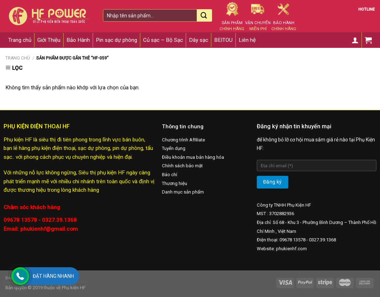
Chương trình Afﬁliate (183, 139)
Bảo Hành (78, 40)
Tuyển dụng (173, 148)
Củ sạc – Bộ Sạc (163, 40)
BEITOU (223, 40)
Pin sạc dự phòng (116, 40)
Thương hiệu (174, 183)
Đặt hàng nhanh (53, 276)
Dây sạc (198, 40)
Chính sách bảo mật (182, 165)
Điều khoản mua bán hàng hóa (193, 157)
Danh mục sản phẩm (183, 192)
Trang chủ (19, 40)
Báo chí (169, 174)
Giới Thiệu (48, 40)
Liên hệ (247, 40)
